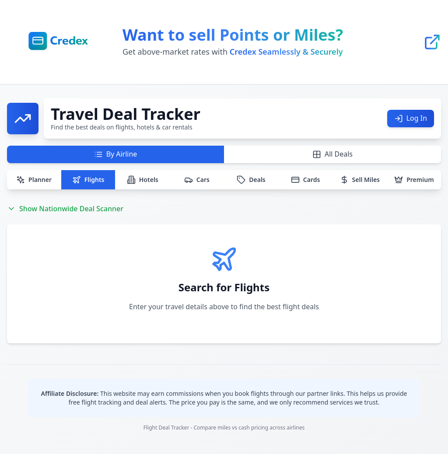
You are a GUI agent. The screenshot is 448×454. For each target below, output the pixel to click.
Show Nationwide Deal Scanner (65, 217)
